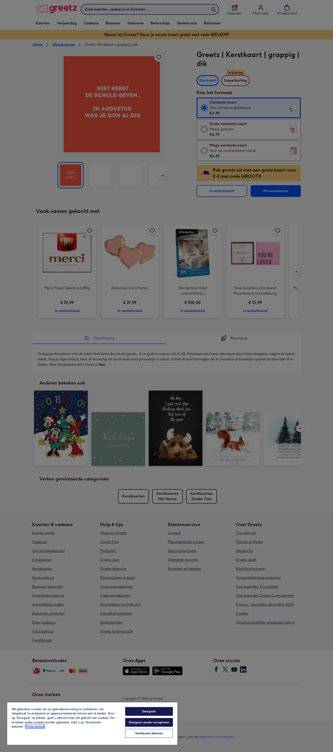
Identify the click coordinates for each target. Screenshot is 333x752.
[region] (92, 723)
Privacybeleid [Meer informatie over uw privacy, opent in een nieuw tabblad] (35, 726)
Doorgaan (149, 711)
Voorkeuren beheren (149, 733)
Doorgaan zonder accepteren (149, 722)
